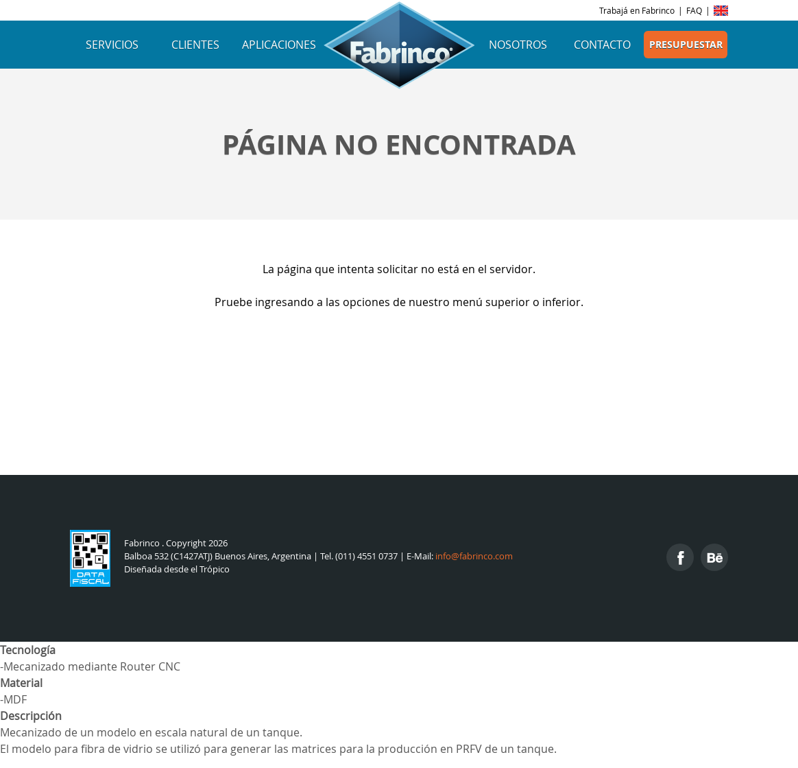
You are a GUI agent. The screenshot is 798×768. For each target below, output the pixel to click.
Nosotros (518, 44)
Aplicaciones (279, 44)
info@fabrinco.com (474, 556)
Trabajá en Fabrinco (637, 10)
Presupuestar (686, 44)
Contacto (602, 44)
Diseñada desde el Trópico (177, 569)
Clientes (195, 44)
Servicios (112, 44)
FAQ (694, 10)
